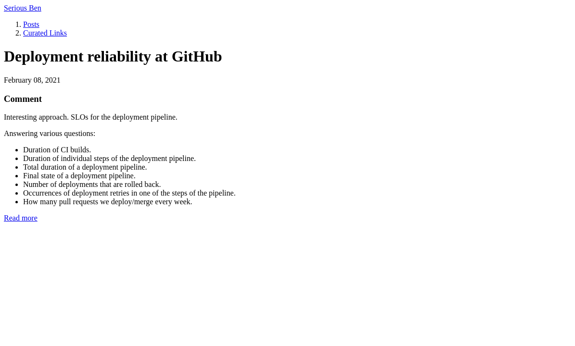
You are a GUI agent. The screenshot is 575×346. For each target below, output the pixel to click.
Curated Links (45, 33)
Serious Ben (22, 8)
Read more (21, 218)
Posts (31, 24)
